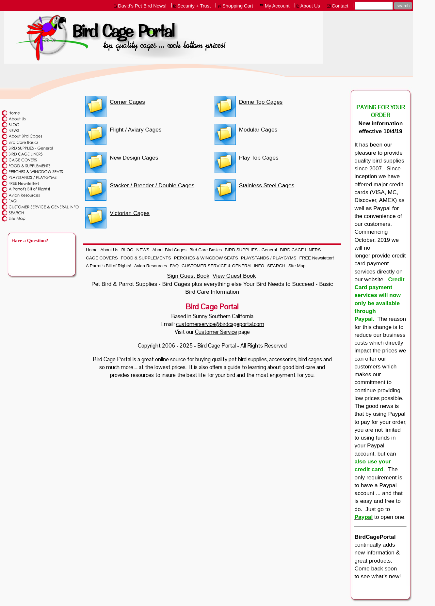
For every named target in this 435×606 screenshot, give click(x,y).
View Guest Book (234, 275)
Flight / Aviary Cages (136, 129)
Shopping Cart (237, 5)
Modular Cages (258, 129)
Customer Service (216, 331)
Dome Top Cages (261, 102)
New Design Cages (134, 157)
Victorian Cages (130, 213)
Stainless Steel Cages (267, 185)
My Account (277, 5)
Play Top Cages (259, 157)
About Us (310, 5)
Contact (340, 5)
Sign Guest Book (188, 275)
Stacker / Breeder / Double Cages (152, 185)
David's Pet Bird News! (142, 5)
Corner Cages (127, 102)
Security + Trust (194, 5)
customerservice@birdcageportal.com (220, 324)
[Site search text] (374, 6)
